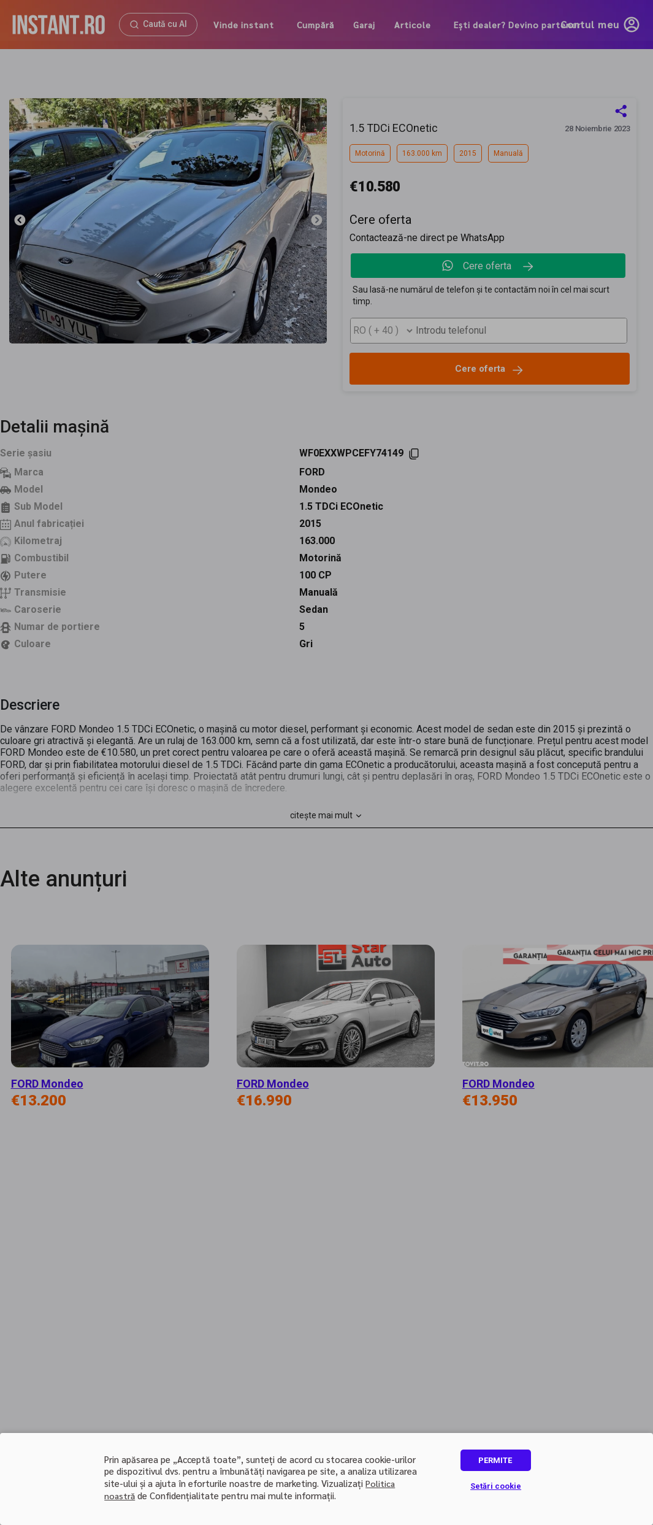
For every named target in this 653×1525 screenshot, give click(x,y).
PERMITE (495, 1460)
